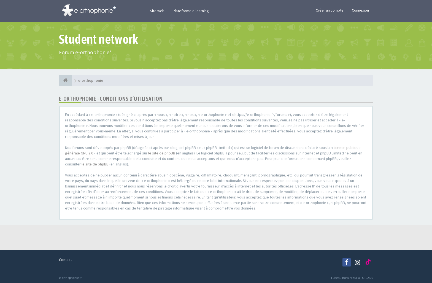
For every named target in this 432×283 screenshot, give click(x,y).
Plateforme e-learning (191, 10)
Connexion (360, 10)
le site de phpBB (161, 153)
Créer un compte (330, 10)
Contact (65, 259)
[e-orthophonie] (65, 80)
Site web (157, 10)
